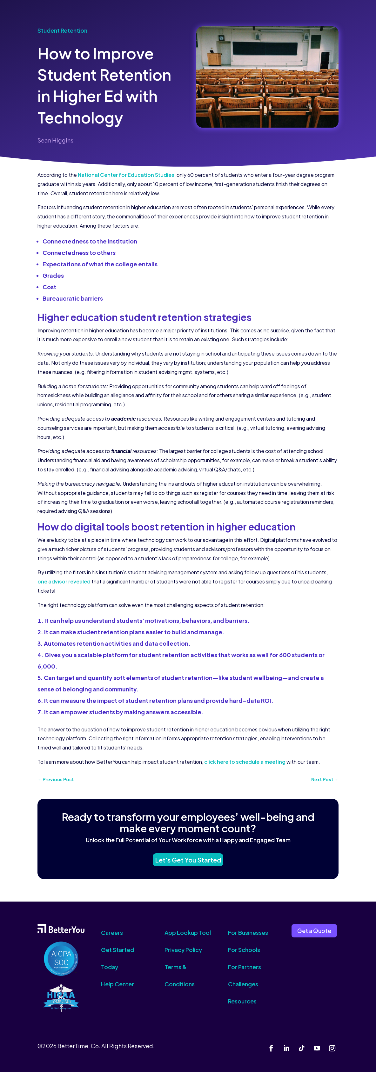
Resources (242, 1008)
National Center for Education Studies (126, 174)
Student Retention (62, 30)
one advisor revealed (64, 581)
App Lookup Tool (187, 939)
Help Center (117, 991)
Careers (112, 939)
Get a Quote (314, 937)
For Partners (244, 973)
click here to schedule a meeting (244, 761)
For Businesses (248, 939)
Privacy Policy (183, 956)
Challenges (243, 991)
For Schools (244, 956)
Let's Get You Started (188, 864)
